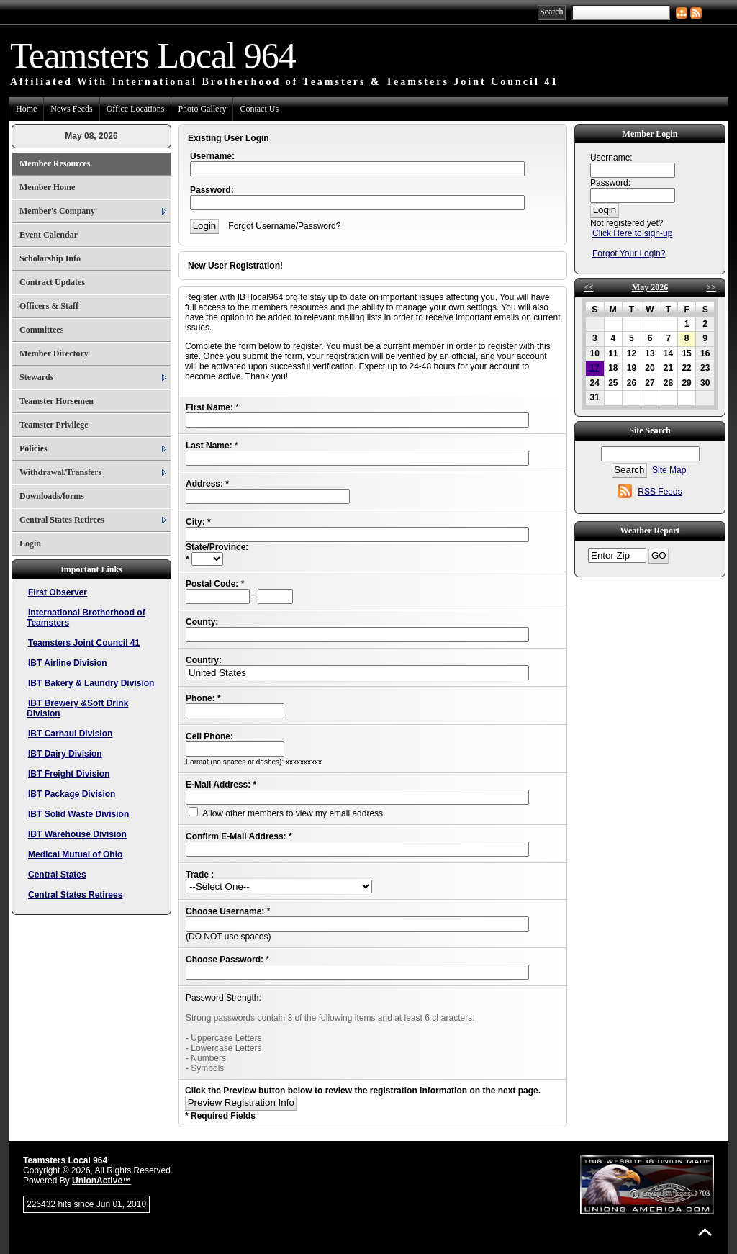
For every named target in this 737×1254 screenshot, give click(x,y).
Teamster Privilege (54, 425)
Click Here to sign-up (632, 233)
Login (30, 543)
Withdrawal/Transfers (60, 472)
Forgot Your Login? (628, 253)
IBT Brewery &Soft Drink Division (77, 708)
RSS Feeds (660, 492)
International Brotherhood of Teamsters (86, 618)
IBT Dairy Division (65, 754)
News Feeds (71, 109)
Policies (33, 448)
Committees (41, 330)
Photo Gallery (202, 109)
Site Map (669, 470)
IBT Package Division (71, 794)
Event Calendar (48, 235)
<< (589, 287)
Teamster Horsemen (56, 401)
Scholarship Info (50, 258)
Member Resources (55, 163)
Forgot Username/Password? (284, 226)
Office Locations (136, 109)
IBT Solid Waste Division (78, 814)
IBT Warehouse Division (77, 834)
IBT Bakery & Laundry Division (91, 683)
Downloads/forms (51, 496)
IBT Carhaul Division (70, 734)
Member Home (47, 187)
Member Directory (54, 353)
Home (26, 109)
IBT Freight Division (68, 774)
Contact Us (259, 109)
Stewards (36, 377)
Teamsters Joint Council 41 (84, 643)
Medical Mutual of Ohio (75, 854)
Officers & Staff (48, 306)
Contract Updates (52, 282)
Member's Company (57, 211)
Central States (57, 875)
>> (711, 287)
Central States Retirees (61, 520)
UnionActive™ (101, 1181)
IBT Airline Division (67, 663)
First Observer (57, 592)
